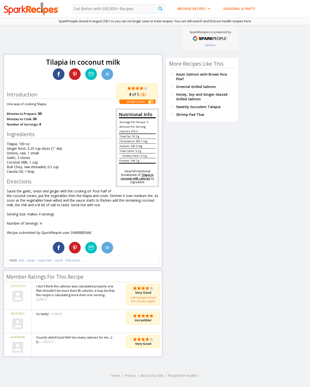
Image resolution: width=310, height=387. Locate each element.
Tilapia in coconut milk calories (137, 177)
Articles (210, 45)
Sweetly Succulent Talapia (198, 106)
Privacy (130, 375)
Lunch (59, 260)
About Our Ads (151, 375)
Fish (21, 260)
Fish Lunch (73, 260)
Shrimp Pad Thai (190, 114)
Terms (115, 375)
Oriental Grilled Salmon (196, 86)
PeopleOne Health (182, 375)
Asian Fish (45, 260)
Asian (31, 260)
